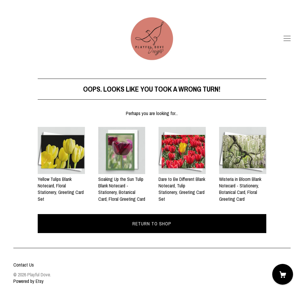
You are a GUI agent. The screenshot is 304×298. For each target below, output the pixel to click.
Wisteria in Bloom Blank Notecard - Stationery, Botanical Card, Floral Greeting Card (242, 185)
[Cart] (282, 274)
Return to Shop (151, 223)
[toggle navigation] (287, 39)
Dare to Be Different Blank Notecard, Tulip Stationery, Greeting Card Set (182, 185)
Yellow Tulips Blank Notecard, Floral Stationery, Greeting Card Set (61, 185)
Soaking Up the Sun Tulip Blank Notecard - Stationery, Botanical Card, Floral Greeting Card (121, 185)
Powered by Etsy (28, 281)
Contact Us (23, 265)
